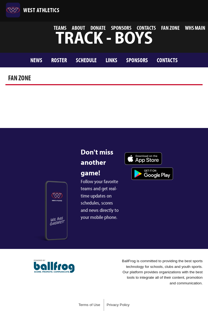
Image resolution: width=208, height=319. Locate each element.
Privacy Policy (118, 305)
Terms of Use (89, 305)
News (36, 60)
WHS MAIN (195, 27)
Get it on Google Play (152, 173)
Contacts (146, 27)
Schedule (86, 60)
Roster (59, 60)
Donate (98, 27)
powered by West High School (54, 266)
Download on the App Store (143, 158)
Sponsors (121, 27)
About (78, 27)
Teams (60, 27)
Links (111, 60)
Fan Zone (170, 27)
